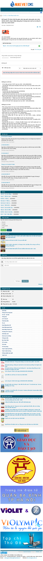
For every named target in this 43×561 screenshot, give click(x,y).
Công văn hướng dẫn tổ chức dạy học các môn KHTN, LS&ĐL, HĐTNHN (21, 115)
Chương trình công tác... (7, 331)
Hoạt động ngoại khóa (7, 327)
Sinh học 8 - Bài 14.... (6, 203)
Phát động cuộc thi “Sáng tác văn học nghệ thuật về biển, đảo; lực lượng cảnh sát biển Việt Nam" (22, 407)
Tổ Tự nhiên (4, 342)
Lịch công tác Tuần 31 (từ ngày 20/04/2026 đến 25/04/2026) (19, 371)
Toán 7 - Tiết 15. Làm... (6, 196)
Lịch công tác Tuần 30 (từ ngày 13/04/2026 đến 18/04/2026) (19, 380)
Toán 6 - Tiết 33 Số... (5, 205)
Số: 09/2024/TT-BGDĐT (6, 136)
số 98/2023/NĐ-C (5, 144)
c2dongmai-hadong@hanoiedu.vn (12, 557)
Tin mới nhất (5, 359)
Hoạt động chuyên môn (13, 15)
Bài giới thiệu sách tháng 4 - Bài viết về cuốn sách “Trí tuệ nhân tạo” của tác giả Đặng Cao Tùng (23, 385)
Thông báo (4, 316)
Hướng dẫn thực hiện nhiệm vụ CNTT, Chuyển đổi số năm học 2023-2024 (21, 127)
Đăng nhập (25, 281)
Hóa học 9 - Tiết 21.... (6, 200)
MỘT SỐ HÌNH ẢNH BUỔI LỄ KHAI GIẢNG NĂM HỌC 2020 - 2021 (21, 248)
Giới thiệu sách (5, 333)
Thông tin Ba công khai (7, 312)
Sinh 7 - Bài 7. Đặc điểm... (7, 214)
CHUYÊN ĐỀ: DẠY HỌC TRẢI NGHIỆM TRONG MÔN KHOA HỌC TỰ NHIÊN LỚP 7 (21, 119)
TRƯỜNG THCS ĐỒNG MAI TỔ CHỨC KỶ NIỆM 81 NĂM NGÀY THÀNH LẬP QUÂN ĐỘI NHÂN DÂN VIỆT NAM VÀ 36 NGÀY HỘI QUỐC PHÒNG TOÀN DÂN (23, 410)
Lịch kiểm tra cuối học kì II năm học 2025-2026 (16, 374)
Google (3, 224)
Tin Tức (5, 15)
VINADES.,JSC (39, 551)
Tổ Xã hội (4, 344)
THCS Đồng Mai (38, 49)
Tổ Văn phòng (5, 346)
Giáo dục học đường (6, 335)
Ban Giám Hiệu (5, 340)
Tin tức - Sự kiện (5, 314)
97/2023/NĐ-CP (5, 153)
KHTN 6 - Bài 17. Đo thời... (7, 212)
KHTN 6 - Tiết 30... (5, 198)
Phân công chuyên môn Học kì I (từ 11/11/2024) (13, 99)
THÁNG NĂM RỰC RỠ (7, 92)
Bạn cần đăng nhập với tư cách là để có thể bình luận (21, 72)
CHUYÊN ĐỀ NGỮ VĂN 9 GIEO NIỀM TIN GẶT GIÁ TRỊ (14, 118)
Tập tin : (16, 45)
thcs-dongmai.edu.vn (32, 557)
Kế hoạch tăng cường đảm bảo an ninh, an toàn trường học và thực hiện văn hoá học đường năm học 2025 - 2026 (23, 399)
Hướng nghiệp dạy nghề (7, 353)
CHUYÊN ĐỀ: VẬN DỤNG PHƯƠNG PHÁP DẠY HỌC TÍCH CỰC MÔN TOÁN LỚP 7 (21, 85)
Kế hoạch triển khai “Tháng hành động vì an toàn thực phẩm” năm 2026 (22, 361)
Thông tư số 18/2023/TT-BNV (8, 164)
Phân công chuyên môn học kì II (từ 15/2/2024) (13, 106)
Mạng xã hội (4, 225)
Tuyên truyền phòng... (7, 350)
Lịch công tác (5, 318)
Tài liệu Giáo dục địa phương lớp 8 (10, 91)
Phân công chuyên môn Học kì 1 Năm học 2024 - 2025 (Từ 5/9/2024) (18, 96)
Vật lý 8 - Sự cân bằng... (6, 194)
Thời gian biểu (5, 338)
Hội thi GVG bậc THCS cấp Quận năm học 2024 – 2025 (15, 100)
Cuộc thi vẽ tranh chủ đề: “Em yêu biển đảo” (16, 240)
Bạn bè (3, 222)
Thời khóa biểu (5, 320)
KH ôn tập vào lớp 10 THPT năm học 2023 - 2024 (13, 84)
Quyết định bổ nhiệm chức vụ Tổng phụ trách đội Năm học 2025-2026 (21, 424)
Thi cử (3, 323)
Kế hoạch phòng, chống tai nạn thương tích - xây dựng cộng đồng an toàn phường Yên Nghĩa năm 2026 (22, 369)
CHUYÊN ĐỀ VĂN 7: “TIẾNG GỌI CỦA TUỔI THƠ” (14, 98)
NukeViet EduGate (27, 551)
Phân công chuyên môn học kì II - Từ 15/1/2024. (13, 113)
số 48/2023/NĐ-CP (5, 182)
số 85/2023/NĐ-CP (5, 174)
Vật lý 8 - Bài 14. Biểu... (6, 209)
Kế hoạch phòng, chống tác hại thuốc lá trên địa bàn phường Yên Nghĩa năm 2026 (23, 365)
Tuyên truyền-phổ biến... (7, 348)
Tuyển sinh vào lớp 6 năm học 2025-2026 (14, 418)
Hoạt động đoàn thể (6, 325)
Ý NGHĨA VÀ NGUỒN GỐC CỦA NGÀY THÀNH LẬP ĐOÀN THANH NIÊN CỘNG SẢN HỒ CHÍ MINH (23, 391)
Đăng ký (40, 284)
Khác (2, 227)
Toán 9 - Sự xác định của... (7, 207)
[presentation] (7, 273)
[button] (39, 46)
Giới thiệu (4, 310)
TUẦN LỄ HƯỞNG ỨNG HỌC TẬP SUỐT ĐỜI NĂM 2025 (18, 402)
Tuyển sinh (4, 355)
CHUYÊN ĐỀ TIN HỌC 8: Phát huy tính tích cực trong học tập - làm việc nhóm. (21, 88)
